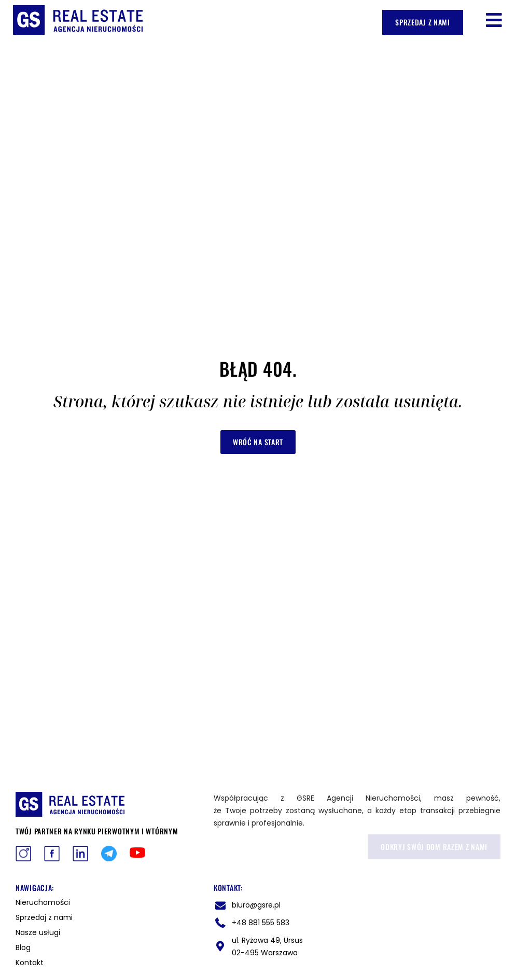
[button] (494, 20)
